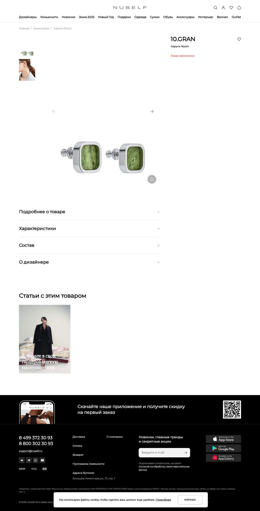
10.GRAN (183, 39)
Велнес (222, 17)
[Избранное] (231, 7)
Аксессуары (185, 17)
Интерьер (205, 17)
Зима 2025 (86, 17)
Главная (24, 28)
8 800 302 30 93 (36, 443)
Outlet (236, 17)
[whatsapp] (35, 460)
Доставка (79, 436)
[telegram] (29, 460)
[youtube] (42, 460)
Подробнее (163, 499)
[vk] (22, 460)
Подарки (124, 17)
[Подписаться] (185, 452)
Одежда (140, 17)
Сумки (154, 17)
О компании (115, 436)
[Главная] (130, 7)
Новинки (68, 17)
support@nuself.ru (30, 451)
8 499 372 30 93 (36, 437)
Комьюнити (49, 17)
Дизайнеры (28, 17)
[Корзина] (239, 7)
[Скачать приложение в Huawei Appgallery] (223, 458)
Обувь (168, 17)
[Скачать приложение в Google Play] (223, 448)
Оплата (77, 445)
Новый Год (106, 17)
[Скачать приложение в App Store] (223, 439)
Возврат (78, 454)
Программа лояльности (88, 463)
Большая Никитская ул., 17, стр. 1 (94, 478)
